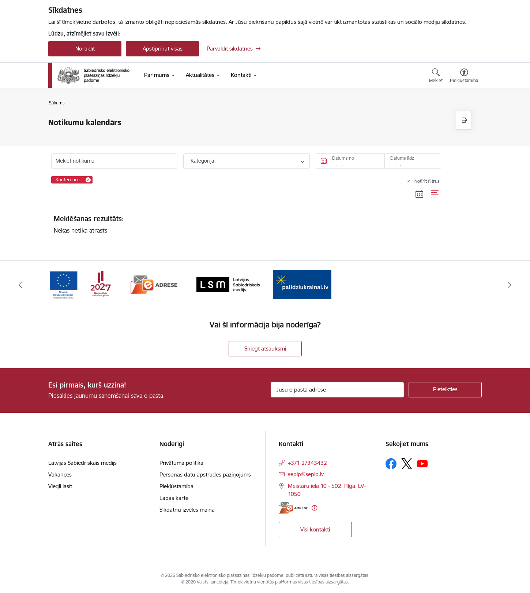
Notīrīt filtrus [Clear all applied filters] (427, 181)
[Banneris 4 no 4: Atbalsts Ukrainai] (302, 284)
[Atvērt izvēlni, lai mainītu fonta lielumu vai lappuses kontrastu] (464, 76)
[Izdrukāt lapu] (463, 120)
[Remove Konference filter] (88, 179)
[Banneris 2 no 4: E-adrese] (154, 284)
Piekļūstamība (176, 486)
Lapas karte (173, 497)
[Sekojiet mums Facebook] (391, 463)
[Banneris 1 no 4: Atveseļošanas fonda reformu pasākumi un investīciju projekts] (80, 284)
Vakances (60, 474)
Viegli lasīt (60, 486)
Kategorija (202, 160)
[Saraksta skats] (435, 194)
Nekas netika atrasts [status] (246, 224)
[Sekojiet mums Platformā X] (406, 463)
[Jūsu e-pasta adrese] (337, 389)
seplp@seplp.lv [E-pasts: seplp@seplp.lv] (306, 474)
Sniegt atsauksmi (265, 348)
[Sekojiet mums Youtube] (422, 463)
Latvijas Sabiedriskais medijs (82, 462)
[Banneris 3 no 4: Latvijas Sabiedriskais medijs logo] (228, 284)
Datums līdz (402, 158)
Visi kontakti (315, 529)
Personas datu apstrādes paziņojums (205, 474)
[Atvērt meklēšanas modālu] (435, 76)
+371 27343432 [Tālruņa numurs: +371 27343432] (307, 462)
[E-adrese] (293, 508)
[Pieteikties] (445, 389)
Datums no (343, 158)
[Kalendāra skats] (420, 194)
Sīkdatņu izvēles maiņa (187, 509)
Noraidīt (85, 48)
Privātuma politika (181, 462)
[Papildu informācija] (314, 508)
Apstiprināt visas (163, 48)
